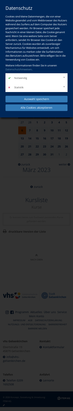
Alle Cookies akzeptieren (36, 107)
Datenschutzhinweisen (18, 69)
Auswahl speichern (36, 99)
